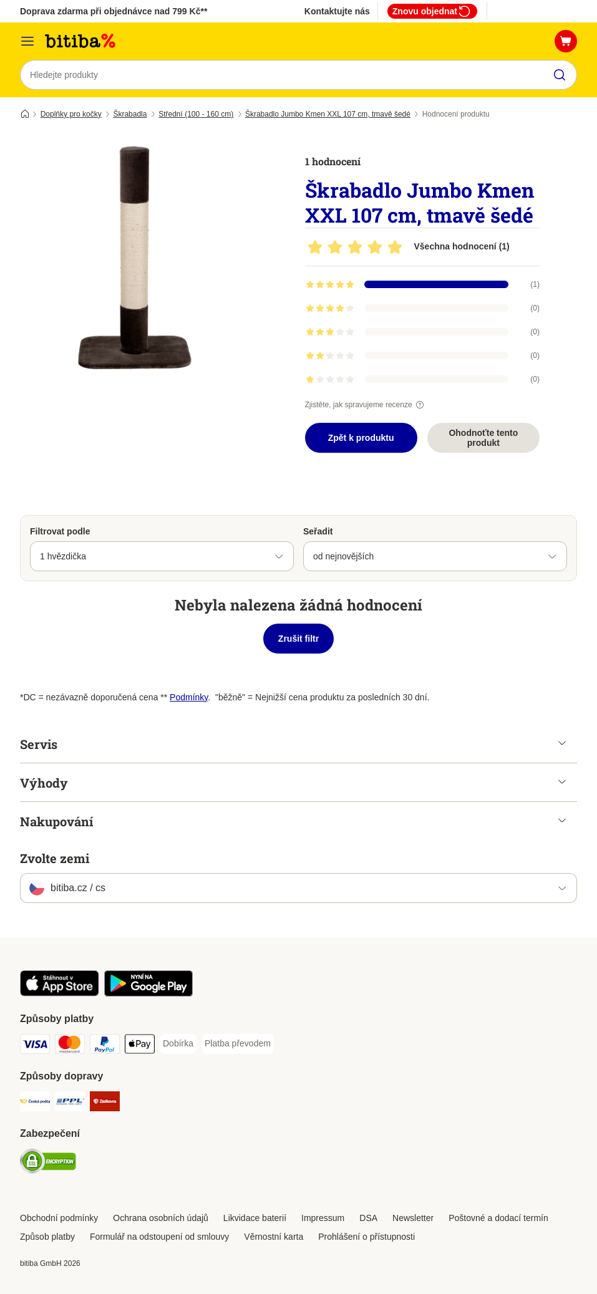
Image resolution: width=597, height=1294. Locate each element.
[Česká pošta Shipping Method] (35, 1103)
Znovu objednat (432, 11)
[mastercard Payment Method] (70, 1046)
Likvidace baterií (254, 1218)
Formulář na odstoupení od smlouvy (159, 1237)
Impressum (322, 1218)
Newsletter (413, 1218)
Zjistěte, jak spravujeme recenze (366, 405)
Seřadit (317, 531)
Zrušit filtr (298, 639)
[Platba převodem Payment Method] (238, 1044)
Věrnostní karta (273, 1237)
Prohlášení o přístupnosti (366, 1237)
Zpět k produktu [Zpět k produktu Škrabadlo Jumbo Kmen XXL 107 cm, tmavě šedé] (361, 438)
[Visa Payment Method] (35, 1046)
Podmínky (189, 697)
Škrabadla (130, 114)
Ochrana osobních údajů (160, 1218)
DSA (368, 1218)
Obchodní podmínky (59, 1218)
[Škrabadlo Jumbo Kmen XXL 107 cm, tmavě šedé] (138, 258)
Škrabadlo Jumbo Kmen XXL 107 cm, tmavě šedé (327, 114)
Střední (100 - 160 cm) (195, 114)
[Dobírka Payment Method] (178, 1044)
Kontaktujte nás (337, 11)
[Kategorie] (27, 41)
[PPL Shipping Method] (70, 1103)
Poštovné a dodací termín (498, 1218)
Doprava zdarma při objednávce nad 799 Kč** (113, 11)
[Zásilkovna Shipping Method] (105, 1103)
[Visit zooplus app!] (59, 993)
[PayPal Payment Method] (105, 1046)
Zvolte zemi (54, 858)
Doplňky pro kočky (71, 114)
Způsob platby (47, 1237)
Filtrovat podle (60, 531)
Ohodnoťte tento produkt (483, 438)
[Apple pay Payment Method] (140, 1046)
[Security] (48, 1163)
